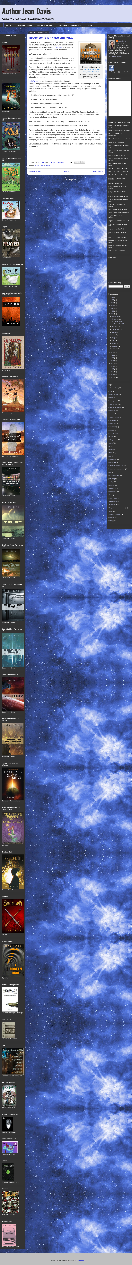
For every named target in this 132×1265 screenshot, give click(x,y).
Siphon (111, 495)
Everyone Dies (113, 433)
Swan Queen (113, 498)
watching (111, 517)
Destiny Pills (112, 423)
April (114, 340)
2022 (112, 308)
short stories (112, 491)
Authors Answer (114, 394)
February (115, 346)
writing (111, 521)
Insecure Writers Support (92, 69)
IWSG (37, 166)
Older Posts (97, 171)
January (115, 349)
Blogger (81, 1260)
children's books (114, 417)
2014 (112, 366)
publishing (112, 479)
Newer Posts (35, 171)
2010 (112, 377)
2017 (112, 358)
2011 (112, 374)
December (115, 316)
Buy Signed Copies (24, 25)
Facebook (59, 47)
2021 (112, 311)
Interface (111, 449)
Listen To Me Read (45, 25)
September (116, 329)
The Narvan (112, 504)
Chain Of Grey (113, 404)
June (114, 335)
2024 (112, 303)
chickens (111, 414)
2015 (112, 363)
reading (111, 482)
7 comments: (62, 162)
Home (8, 25)
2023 (112, 305)
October (115, 326)
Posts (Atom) (71, 180)
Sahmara (111, 485)
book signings (113, 401)
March (114, 343)
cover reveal (112, 420)
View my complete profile (116, 56)
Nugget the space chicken (117, 469)
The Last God (113, 501)
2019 (112, 352)
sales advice (112, 488)
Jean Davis (122, 41)
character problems (115, 407)
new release (112, 462)
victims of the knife (114, 514)
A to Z (110, 391)
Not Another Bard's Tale (116, 466)
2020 (112, 314)
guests (111, 443)
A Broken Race (113, 388)
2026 (112, 297)
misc (110, 456)
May (113, 338)
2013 (112, 369)
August (114, 332)
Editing (111, 430)
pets (110, 472)
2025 (112, 300)
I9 (109, 446)
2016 (112, 360)
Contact (90, 25)
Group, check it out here (90, 72)
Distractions (112, 427)
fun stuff (111, 436)
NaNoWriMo (34, 81)
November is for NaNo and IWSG (51, 37)
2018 (112, 355)
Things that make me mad (117, 508)
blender (111, 397)
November (115, 319)
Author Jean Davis (26, 11)
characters (112, 410)
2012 (112, 372)
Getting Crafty (113, 440)
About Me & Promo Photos (69, 25)
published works (114, 475)
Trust (110, 511)
